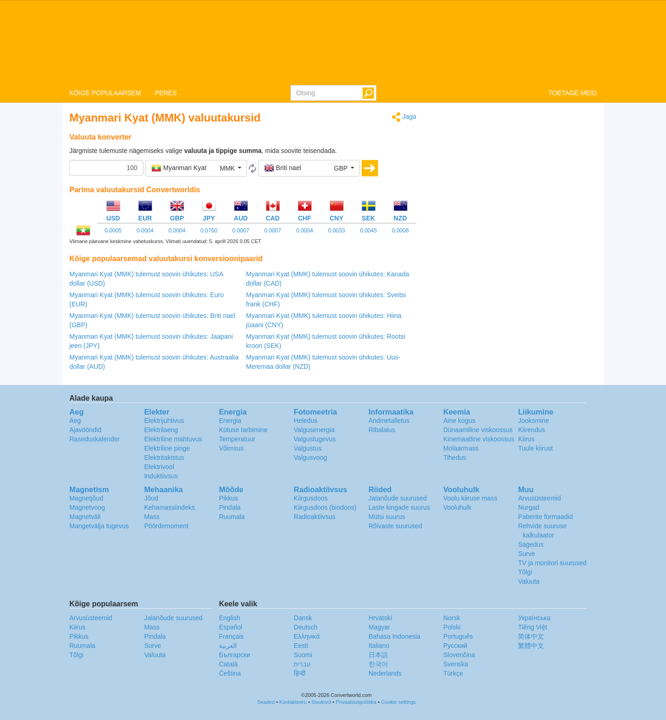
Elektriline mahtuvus (173, 439)
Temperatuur (237, 439)
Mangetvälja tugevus (99, 526)
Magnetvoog (87, 507)
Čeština (229, 673)
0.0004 (145, 230)
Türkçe (453, 673)
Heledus (305, 420)
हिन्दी (300, 673)
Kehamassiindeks (169, 507)
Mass (152, 516)
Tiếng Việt (532, 627)
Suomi (303, 655)
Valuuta (528, 581)
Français (231, 636)
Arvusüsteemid (539, 498)
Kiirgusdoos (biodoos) (325, 507)
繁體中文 (531, 645)
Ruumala (232, 516)
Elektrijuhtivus (164, 420)
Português (458, 636)
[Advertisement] (513, 176)
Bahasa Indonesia (394, 636)
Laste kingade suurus (399, 507)
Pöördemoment (166, 526)
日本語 (378, 655)
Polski (451, 627)
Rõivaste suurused (395, 526)
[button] (196, 168)
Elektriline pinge (167, 448)
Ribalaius (382, 429)
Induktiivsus (161, 476)
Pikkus (228, 498)
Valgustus (307, 448)
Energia (230, 420)
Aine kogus (459, 420)
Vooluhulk (457, 507)
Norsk (451, 618)
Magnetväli (85, 516)
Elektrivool (159, 466)
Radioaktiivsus (314, 516)
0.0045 (368, 230)
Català (228, 664)
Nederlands (385, 673)
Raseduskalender (94, 439)
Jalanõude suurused (398, 498)
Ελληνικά (307, 636)
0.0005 (113, 230)
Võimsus (231, 448)
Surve (526, 553)
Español (230, 627)
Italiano (379, 645)
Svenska (455, 664)
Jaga (404, 117)
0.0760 (208, 230)
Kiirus (526, 439)
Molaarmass (460, 448)
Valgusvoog (310, 457)
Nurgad (528, 507)
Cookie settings (398, 702)
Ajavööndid (85, 429)
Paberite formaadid (545, 516)
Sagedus (530, 544)
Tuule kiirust (535, 448)
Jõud (151, 498)
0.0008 (400, 230)
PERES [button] (166, 93)
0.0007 (240, 230)
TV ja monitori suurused (552, 563)
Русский (455, 645)
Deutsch (305, 627)
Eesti (301, 645)
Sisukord (321, 702)
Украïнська (534, 618)
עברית (302, 664)
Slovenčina (459, 655)
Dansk (303, 618)
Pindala (229, 507)
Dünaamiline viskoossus (477, 429)
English (229, 618)
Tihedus (454, 457)
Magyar (379, 627)
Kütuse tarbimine (243, 429)
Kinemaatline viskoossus (478, 439)
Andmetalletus (389, 420)
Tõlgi (525, 572)
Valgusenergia (314, 429)
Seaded (266, 702)
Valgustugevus (315, 439)
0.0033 (336, 230)
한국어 (378, 664)
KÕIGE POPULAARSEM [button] (105, 93)
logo (333, 42)
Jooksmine (533, 420)
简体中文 (531, 636)
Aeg (75, 420)
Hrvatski (380, 618)
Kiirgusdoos (310, 498)
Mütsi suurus (387, 516)
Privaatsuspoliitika (356, 702)
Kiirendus (531, 429)
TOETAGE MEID (573, 93)
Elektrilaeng (161, 429)
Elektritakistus (164, 457)
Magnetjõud (86, 498)
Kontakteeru (293, 702)
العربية (228, 645)
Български (234, 655)
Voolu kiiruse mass (470, 498)
